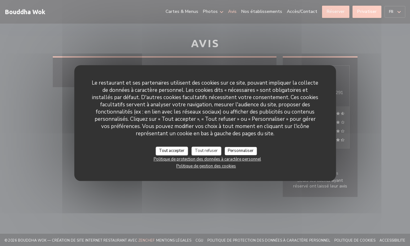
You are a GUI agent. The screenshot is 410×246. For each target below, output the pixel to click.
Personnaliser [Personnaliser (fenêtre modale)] (241, 151)
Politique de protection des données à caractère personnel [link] (207, 159)
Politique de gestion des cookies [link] (206, 166)
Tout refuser (206, 151)
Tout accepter (171, 151)
